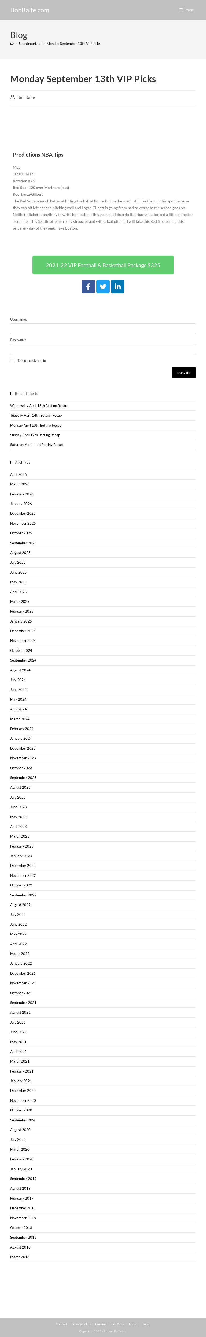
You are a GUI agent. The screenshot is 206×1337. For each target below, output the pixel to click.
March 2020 (20, 1149)
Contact (61, 1324)
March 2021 (20, 1061)
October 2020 (21, 1110)
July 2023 (18, 797)
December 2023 (23, 748)
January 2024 (21, 738)
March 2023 (20, 836)
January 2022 (21, 963)
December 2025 (23, 513)
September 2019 (23, 1179)
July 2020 (18, 1139)
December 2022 (23, 865)
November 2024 (23, 640)
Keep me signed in (32, 360)
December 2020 (23, 1090)
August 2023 (20, 787)
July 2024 (18, 680)
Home (146, 1324)
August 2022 (20, 905)
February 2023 (22, 846)
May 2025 (18, 582)
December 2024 (23, 631)
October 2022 (21, 885)
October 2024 (21, 650)
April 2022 (18, 944)
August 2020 (20, 1130)
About (132, 1324)
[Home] (12, 43)
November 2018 (23, 1218)
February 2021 (22, 1071)
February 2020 (22, 1159)
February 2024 (22, 729)
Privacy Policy (81, 1324)
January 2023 (21, 856)
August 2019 (20, 1188)
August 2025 (20, 552)
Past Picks (117, 1324)
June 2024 (18, 689)
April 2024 (18, 709)
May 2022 (18, 934)
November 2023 (23, 758)
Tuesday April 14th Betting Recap (36, 415)
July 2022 (18, 914)
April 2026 (18, 474)
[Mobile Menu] (187, 10)
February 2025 (22, 611)
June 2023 (18, 807)
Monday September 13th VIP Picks (74, 43)
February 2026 (22, 494)
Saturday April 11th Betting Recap (36, 444)
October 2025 (21, 533)
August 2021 (20, 1012)
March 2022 (20, 954)
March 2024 (20, 719)
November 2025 (23, 523)
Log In (183, 373)
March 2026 (20, 484)
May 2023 (18, 817)
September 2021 (23, 1002)
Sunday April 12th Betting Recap (35, 435)
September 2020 (23, 1120)
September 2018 (23, 1237)
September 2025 (23, 543)
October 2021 (21, 993)
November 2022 (23, 875)
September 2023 (23, 777)
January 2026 (21, 504)
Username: (18, 319)
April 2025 (18, 592)
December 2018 (23, 1208)
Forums (100, 1324)
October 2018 (21, 1227)
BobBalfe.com (29, 10)
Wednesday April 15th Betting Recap (38, 405)
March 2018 (20, 1257)
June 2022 (18, 924)
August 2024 (20, 670)
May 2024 (18, 699)
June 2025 (18, 572)
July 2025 (18, 562)
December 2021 (23, 973)
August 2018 (20, 1247)
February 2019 (22, 1198)
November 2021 (23, 983)
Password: (18, 340)
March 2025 (20, 601)
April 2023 (18, 826)
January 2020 (21, 1169)
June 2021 (18, 1032)
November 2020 (23, 1100)
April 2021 (18, 1051)
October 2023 (21, 768)
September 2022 (23, 895)
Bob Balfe (26, 97)
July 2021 (18, 1022)
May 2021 (18, 1042)
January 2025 (21, 621)
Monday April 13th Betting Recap (35, 425)
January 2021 (21, 1081)
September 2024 (23, 660)
